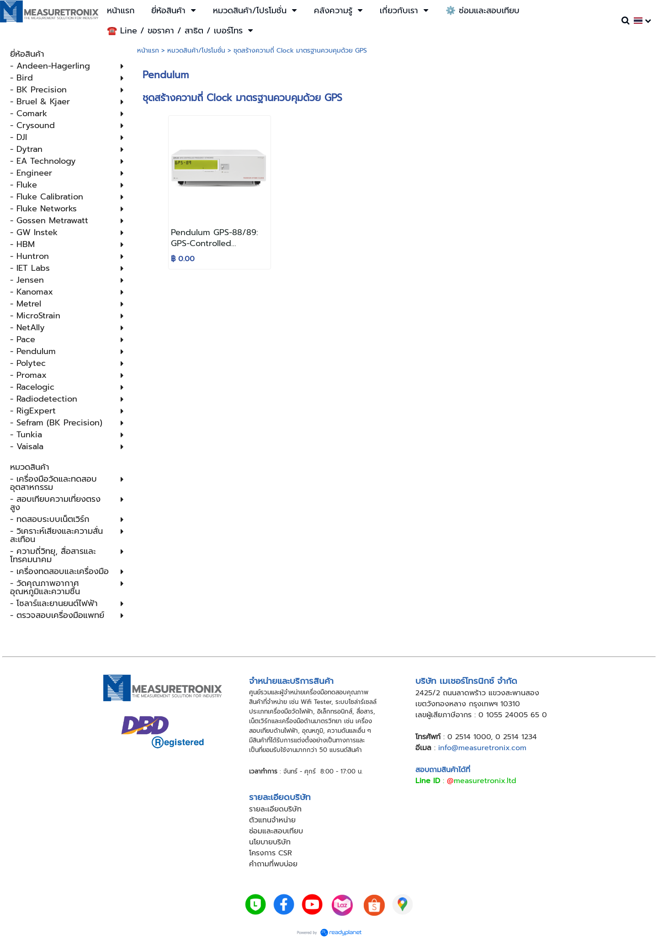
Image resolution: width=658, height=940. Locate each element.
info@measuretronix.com (482, 747)
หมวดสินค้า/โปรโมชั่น (196, 50)
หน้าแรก (148, 50)
